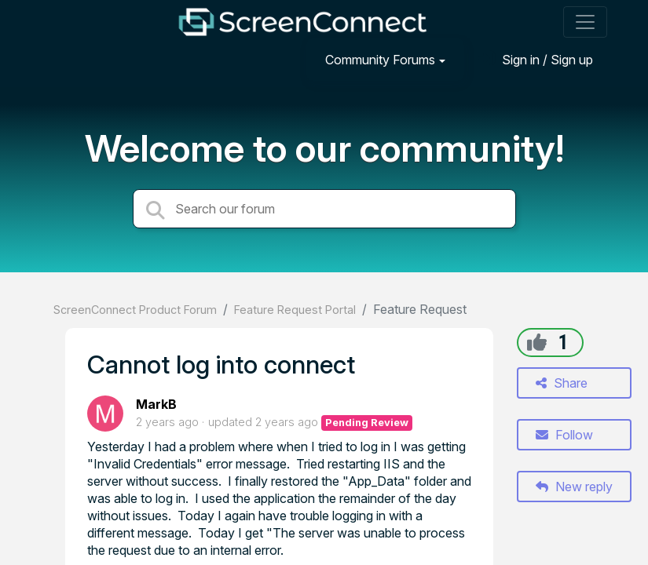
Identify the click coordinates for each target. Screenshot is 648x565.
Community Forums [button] (380, 59)
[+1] (537, 342)
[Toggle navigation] (585, 22)
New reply (574, 486)
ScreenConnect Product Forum (135, 309)
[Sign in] (535, 59)
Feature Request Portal (295, 309)
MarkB (156, 404)
